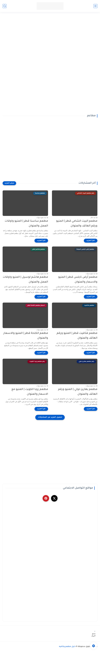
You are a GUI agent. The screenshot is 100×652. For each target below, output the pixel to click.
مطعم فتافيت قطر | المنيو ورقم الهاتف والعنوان (77, 336)
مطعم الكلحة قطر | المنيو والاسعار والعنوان (25, 336)
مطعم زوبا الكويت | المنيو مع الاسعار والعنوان (29, 392)
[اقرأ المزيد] (90, 241)
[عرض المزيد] (9, 183)
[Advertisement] (50, 35)
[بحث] (5, 6)
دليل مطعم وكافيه (67, 647)
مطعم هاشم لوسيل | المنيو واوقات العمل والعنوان (25, 280)
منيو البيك (93, 634)
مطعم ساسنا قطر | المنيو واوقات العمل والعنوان (26, 223)
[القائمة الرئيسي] (95, 6)
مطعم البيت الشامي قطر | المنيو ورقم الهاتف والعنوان (76, 223)
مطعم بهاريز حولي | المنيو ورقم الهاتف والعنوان (77, 392)
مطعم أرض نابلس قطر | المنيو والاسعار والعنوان (77, 280)
